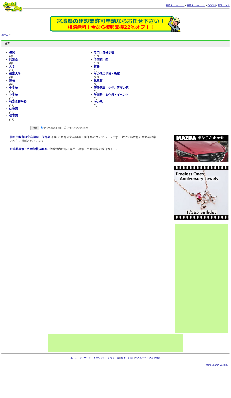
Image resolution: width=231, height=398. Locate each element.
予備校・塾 (101, 59)
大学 (12, 66)
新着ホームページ (175, 5)
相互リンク (224, 5)
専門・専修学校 (104, 52)
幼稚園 (13, 108)
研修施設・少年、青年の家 (111, 87)
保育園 (13, 115)
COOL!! (212, 5)
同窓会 (13, 59)
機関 (12, 52)
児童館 (98, 80)
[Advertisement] (189, 278)
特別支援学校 (18, 101)
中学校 (13, 87)
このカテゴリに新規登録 (148, 358)
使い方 (82, 358)
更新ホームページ (196, 5)
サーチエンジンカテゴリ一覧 (104, 358)
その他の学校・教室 (107, 73)
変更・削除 (127, 358)
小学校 (13, 94)
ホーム (4, 34)
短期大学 (15, 73)
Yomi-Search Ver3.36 (216, 365)
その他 (98, 101)
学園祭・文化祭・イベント (111, 94)
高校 (12, 80)
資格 (97, 66)
